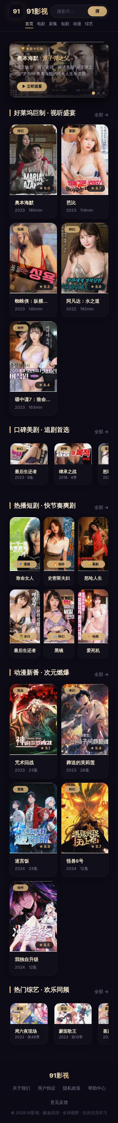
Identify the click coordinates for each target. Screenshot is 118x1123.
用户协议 (46, 1088)
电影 (41, 23)
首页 (29, 23)
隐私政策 (72, 1088)
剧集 (53, 23)
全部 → (101, 114)
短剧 (65, 23)
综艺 (89, 23)
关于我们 (21, 1088)
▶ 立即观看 (32, 86)
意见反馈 (59, 1102)
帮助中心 (97, 1088)
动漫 (77, 23)
